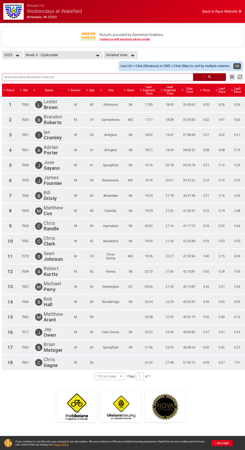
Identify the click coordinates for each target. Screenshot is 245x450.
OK (237, 66)
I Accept (222, 443)
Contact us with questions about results (125, 39)
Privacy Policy (60, 444)
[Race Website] (15, 11)
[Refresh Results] (240, 77)
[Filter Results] (232, 77)
